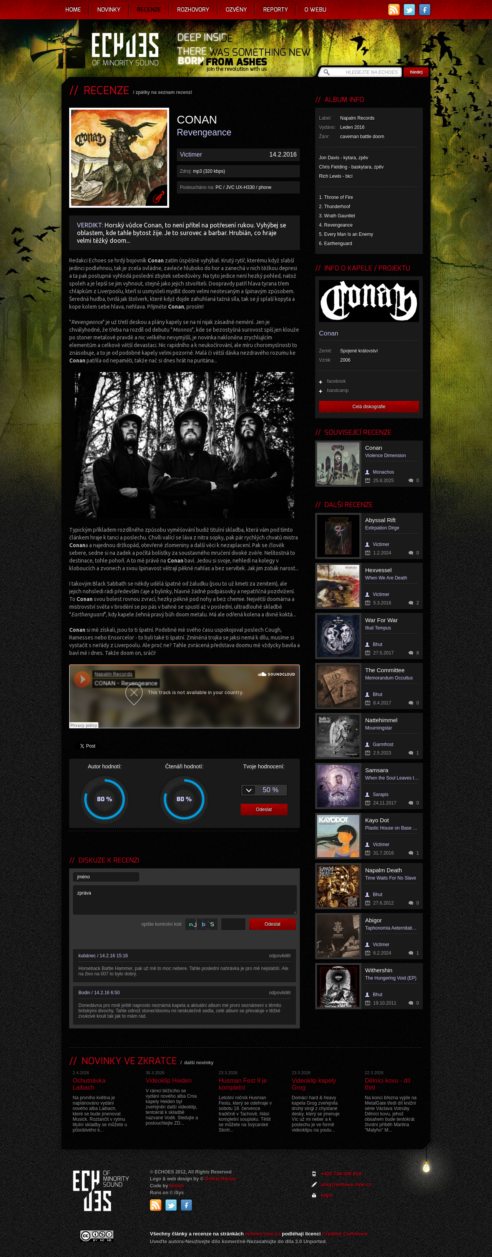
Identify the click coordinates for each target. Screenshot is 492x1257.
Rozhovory (193, 9)
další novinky (198, 1062)
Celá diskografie (369, 406)
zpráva (185, 900)
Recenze (149, 9)
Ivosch (177, 1186)
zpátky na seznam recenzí (164, 92)
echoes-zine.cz (263, 1234)
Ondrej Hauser (221, 1179)
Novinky (109, 9)
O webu (315, 9)
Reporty (275, 9)
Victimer (191, 154)
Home (73, 9)
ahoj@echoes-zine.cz (346, 1184)
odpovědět (280, 955)
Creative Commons (344, 1234)
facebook (336, 381)
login (327, 1195)
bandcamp (338, 390)
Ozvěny (236, 9)
